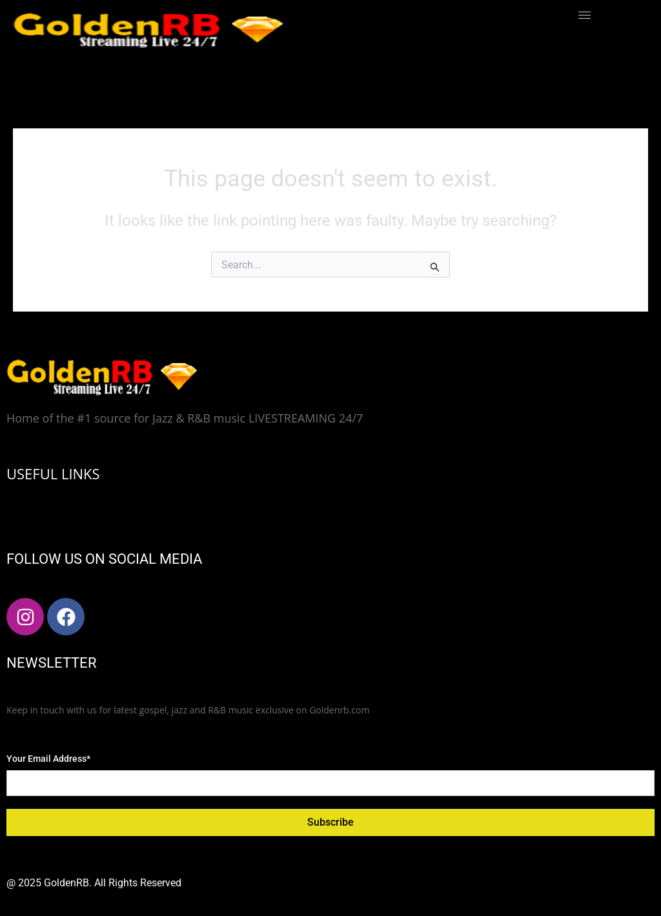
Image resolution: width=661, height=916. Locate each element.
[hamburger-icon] (584, 15)
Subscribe (330, 822)
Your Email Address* (48, 758)
